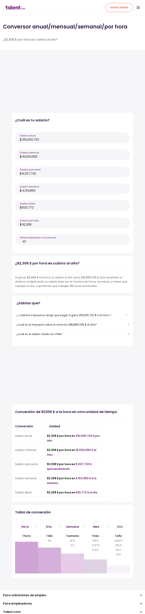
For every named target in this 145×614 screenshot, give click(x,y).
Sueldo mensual (29, 152)
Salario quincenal (30, 169)
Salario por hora (29, 220)
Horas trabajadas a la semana (38, 237)
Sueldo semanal (29, 186)
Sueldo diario (27, 203)
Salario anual (28, 135)
